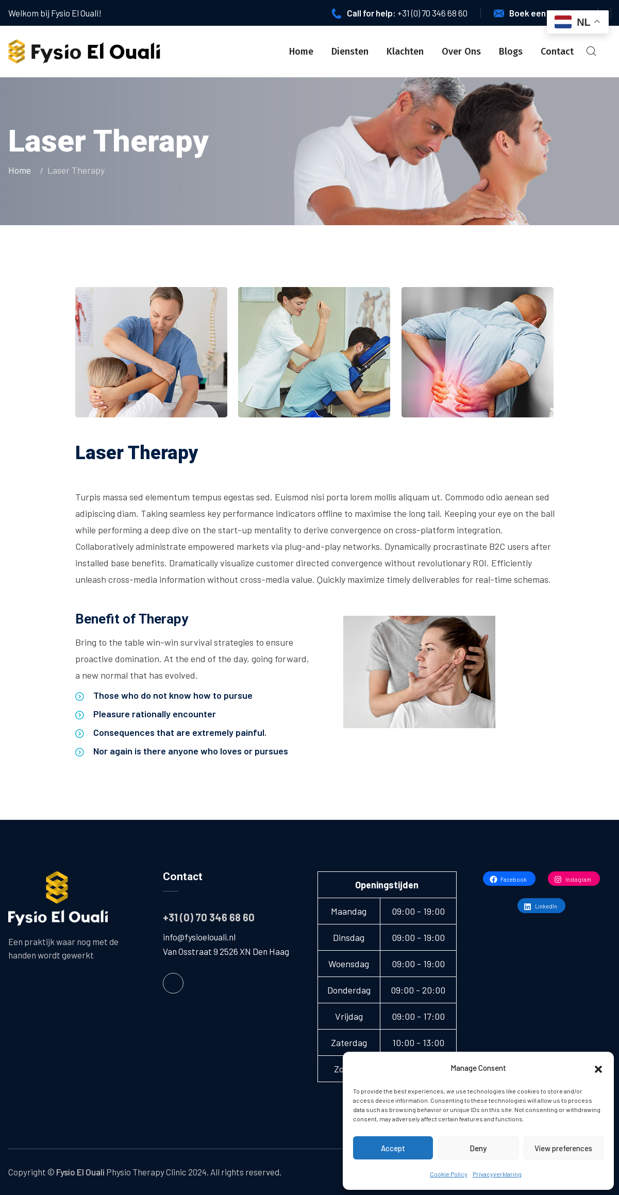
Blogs (511, 51)
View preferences (563, 1148)
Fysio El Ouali (80, 1172)
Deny (478, 1148)
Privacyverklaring (497, 1173)
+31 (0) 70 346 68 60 (432, 13)
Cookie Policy (448, 1173)
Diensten (350, 51)
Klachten (405, 51)
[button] (598, 1068)
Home (301, 51)
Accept (393, 1148)
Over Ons (461, 51)
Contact (557, 51)
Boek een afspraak (545, 13)
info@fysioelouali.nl (199, 937)
